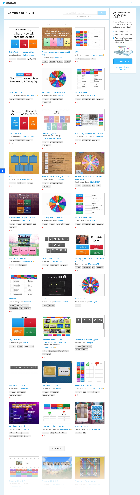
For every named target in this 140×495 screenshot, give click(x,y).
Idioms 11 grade (49, 133)
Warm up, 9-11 (81, 426)
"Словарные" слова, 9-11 (53, 217)
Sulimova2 (59, 58)
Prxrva (92, 95)
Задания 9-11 (15, 339)
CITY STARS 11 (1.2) (50, 258)
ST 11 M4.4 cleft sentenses (54, 92)
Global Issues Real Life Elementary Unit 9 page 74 (54, 340)
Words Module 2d (17, 426)
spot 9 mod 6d (81, 92)
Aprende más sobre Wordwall (123, 68)
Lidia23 (60, 95)
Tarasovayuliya (28, 136)
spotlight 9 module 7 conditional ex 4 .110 (90, 259)
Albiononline (27, 261)
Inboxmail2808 (94, 429)
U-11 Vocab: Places (17, 258)
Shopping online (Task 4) (53, 426)
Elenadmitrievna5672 (53, 139)
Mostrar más (57, 448)
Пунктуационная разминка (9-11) (56, 53)
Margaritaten (98, 55)
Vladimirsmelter (28, 55)
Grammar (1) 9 (16, 92)
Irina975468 (49, 347)
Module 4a (14, 298)
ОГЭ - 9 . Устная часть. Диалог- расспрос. (89, 177)
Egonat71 (27, 302)
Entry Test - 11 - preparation (21, 52)
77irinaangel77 (93, 264)
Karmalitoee (57, 261)
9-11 (31, 13)
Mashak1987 (95, 182)
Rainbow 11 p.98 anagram (87, 339)
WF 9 (77, 52)
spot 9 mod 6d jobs (83, 217)
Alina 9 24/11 (81, 298)
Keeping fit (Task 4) (83, 385)
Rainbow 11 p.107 (17, 385)
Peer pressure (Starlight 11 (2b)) (56, 176)
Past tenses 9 (15, 133)
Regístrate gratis (122, 61)
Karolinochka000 (61, 302)
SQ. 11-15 (13, 176)
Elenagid (93, 302)
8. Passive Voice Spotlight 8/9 (22, 217)
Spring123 (90, 343)
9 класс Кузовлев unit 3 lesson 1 (89, 133)
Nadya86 (60, 179)
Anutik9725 (26, 343)
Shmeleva (99, 136)
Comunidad (16, 13)
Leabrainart (26, 220)
